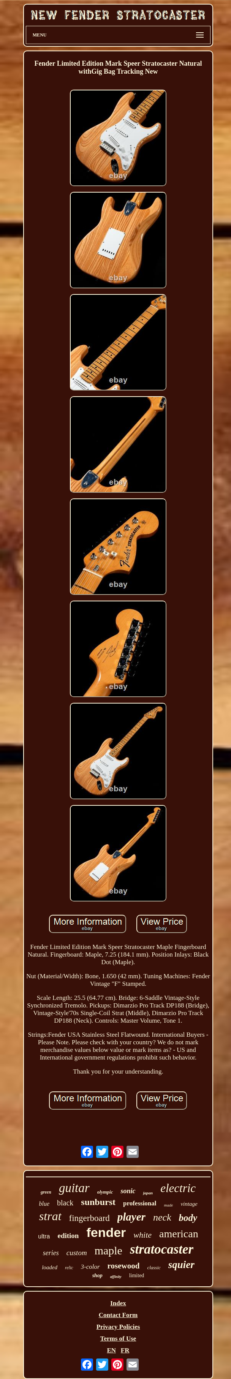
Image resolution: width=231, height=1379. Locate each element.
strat (50, 1216)
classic (153, 1267)
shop (97, 1275)
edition (68, 1236)
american (178, 1234)
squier (181, 1264)
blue (44, 1203)
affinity (116, 1277)
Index (118, 1303)
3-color (90, 1266)
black (65, 1203)
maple (108, 1250)
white (142, 1235)
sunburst (98, 1202)
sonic (127, 1191)
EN (111, 1350)
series (51, 1253)
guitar (74, 1188)
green (46, 1192)
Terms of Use (118, 1338)
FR (125, 1350)
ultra (44, 1236)
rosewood (124, 1265)
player (131, 1217)
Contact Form (118, 1315)
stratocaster (161, 1249)
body (188, 1218)
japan (148, 1193)
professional (140, 1203)
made (168, 1205)
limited (136, 1275)
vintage (188, 1204)
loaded (49, 1267)
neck (162, 1217)
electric (178, 1188)
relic (69, 1267)
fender (106, 1232)
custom (76, 1253)
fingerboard (89, 1218)
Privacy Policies (118, 1326)
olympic (105, 1192)
